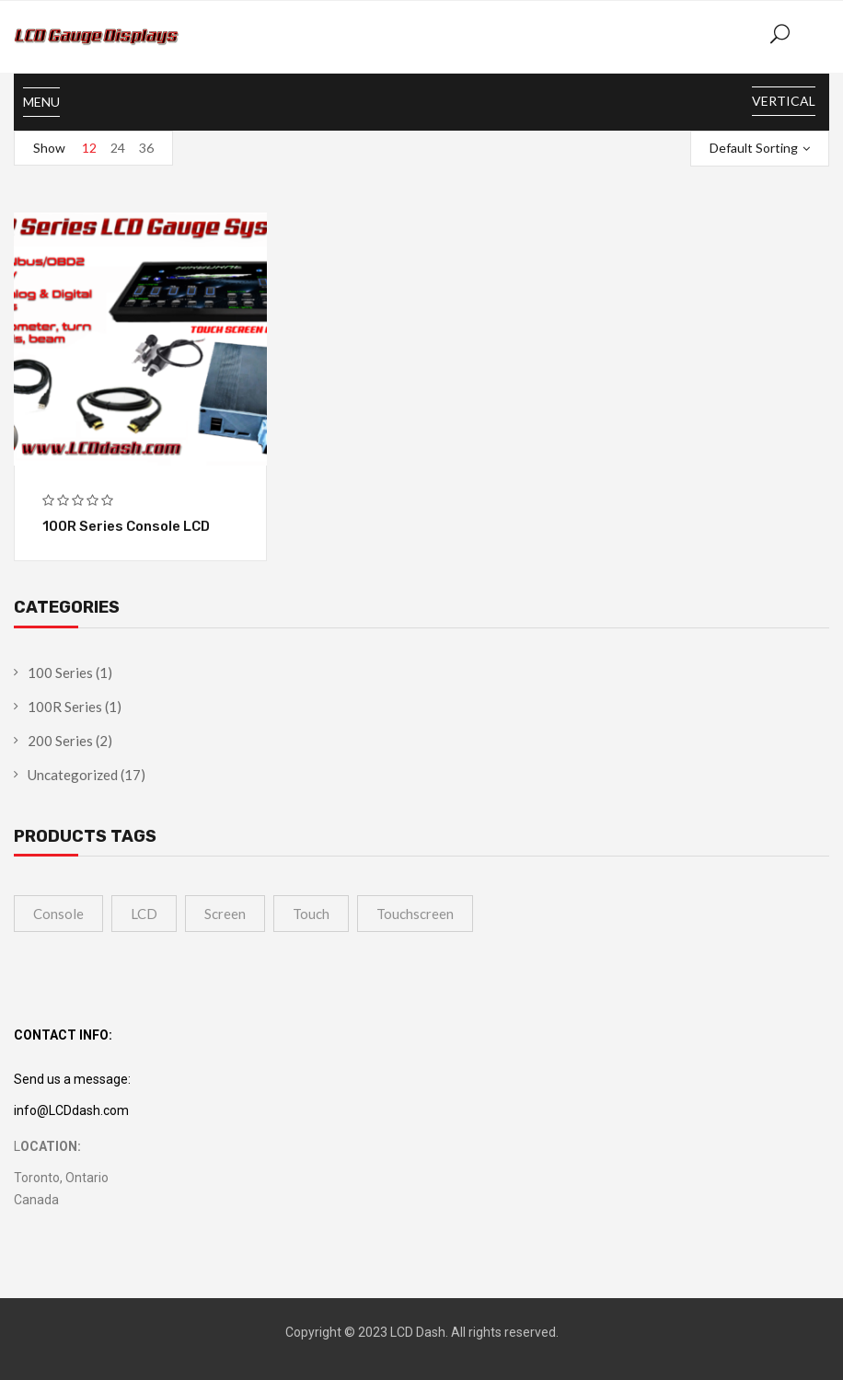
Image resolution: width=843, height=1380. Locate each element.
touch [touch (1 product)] (311, 913)
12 (89, 147)
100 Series (60, 672)
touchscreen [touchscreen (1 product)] (415, 913)
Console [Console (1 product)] (58, 913)
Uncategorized (73, 774)
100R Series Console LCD (126, 526)
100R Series (65, 706)
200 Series (60, 740)
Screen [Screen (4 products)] (225, 913)
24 (117, 147)
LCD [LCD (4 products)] (144, 913)
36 (146, 147)
